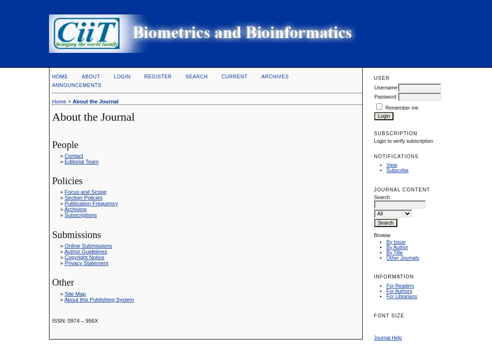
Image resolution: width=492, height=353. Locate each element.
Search (196, 76)
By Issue (396, 242)
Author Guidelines (85, 251)
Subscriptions (81, 215)
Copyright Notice (85, 257)
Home (60, 76)
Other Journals (402, 258)
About (91, 76)
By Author (397, 247)
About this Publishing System (99, 300)
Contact (74, 156)
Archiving (75, 209)
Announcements (76, 85)
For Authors (399, 291)
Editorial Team (82, 161)
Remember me (401, 108)
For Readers (400, 286)
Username (385, 87)
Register (158, 76)
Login (122, 76)
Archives (275, 76)
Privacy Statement (87, 263)
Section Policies (84, 198)
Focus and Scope (86, 192)
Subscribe (397, 170)
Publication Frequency (91, 203)
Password (385, 97)
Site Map (75, 294)
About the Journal (96, 101)
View (391, 165)
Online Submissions (88, 246)
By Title (394, 252)
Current (234, 76)
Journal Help (388, 337)
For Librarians (401, 296)
